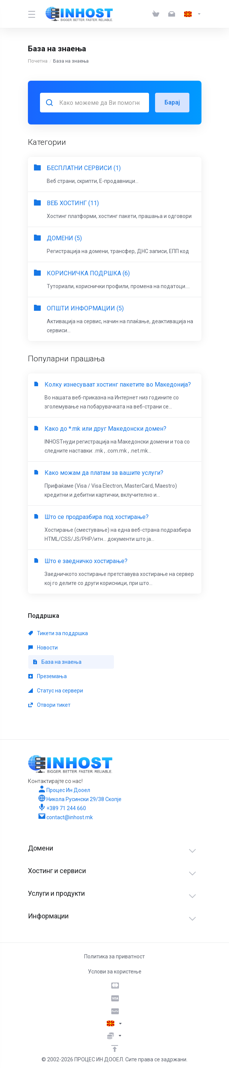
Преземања (47, 676)
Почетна (38, 61)
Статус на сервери (55, 691)
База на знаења (57, 662)
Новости (43, 648)
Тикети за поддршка (58, 633)
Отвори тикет (49, 705)
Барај (172, 102)
